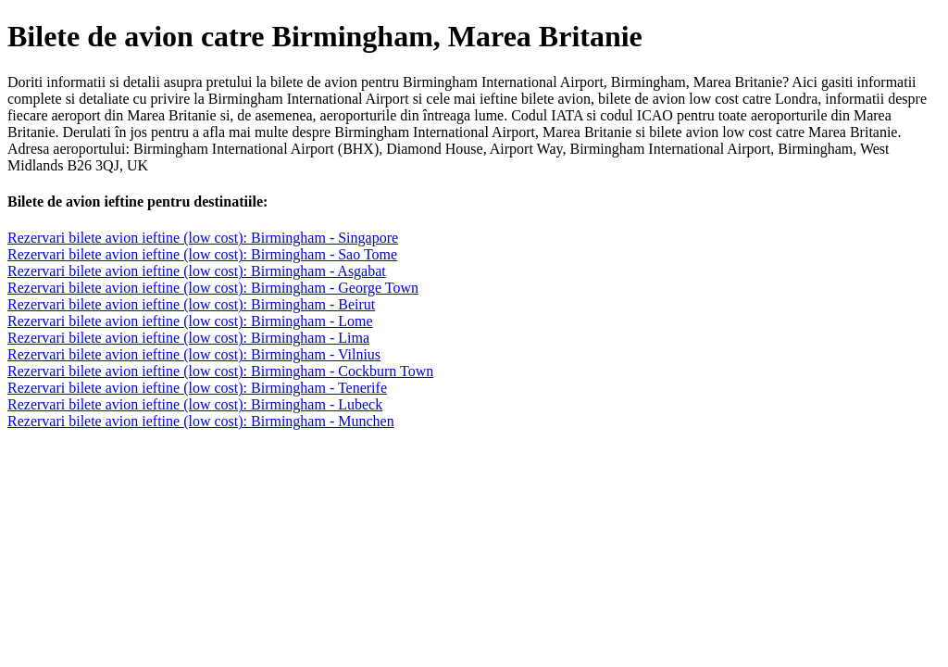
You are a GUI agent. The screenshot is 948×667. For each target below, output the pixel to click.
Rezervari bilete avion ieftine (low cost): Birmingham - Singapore (202, 237)
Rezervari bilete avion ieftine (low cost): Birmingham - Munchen (200, 421)
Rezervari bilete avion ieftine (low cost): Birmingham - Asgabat (196, 271)
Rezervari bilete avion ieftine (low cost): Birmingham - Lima (188, 338)
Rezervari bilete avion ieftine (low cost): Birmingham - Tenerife (197, 388)
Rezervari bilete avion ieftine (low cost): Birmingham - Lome (190, 321)
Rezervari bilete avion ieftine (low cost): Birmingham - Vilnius (193, 354)
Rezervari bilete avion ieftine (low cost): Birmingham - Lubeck (194, 404)
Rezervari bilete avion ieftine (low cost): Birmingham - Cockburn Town (220, 371)
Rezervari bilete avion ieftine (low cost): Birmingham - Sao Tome (202, 254)
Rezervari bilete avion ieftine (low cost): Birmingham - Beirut (191, 304)
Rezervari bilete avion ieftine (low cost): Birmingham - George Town (212, 288)
